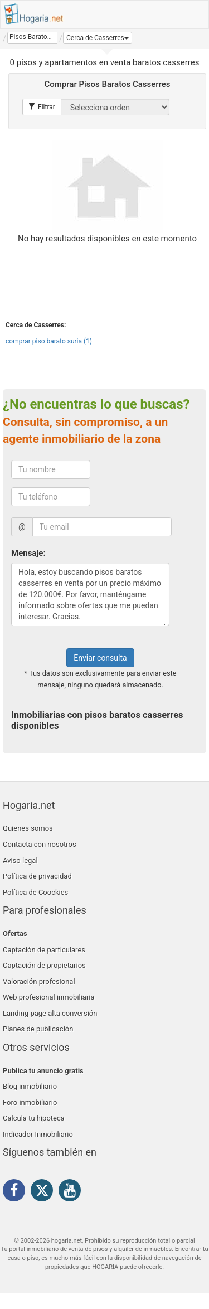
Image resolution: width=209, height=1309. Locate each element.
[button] (97, 38)
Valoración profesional (39, 981)
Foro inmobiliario (30, 1102)
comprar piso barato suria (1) (49, 341)
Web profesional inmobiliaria (49, 997)
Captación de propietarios (44, 965)
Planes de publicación (38, 1029)
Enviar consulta (100, 657)
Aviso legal (20, 860)
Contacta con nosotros (39, 844)
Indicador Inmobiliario (38, 1134)
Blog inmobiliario (30, 1086)
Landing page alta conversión (50, 1013)
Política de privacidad (37, 876)
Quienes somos (28, 828)
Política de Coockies (35, 892)
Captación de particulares (44, 950)
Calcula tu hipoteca (34, 1118)
